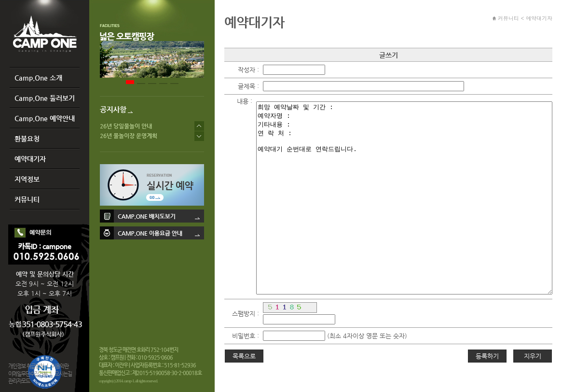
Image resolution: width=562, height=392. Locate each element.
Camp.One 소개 (38, 78)
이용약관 (60, 366)
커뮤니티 (27, 199)
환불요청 (27, 138)
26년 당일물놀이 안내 (126, 126)
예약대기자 (30, 159)
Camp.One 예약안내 (44, 118)
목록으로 (244, 356)
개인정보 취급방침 (26, 366)
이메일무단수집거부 (27, 374)
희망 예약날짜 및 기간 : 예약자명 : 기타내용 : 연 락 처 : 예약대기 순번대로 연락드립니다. (404, 197)
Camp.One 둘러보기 (44, 98)
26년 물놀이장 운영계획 (128, 135)
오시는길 (63, 374)
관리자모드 (19, 381)
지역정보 (27, 179)
